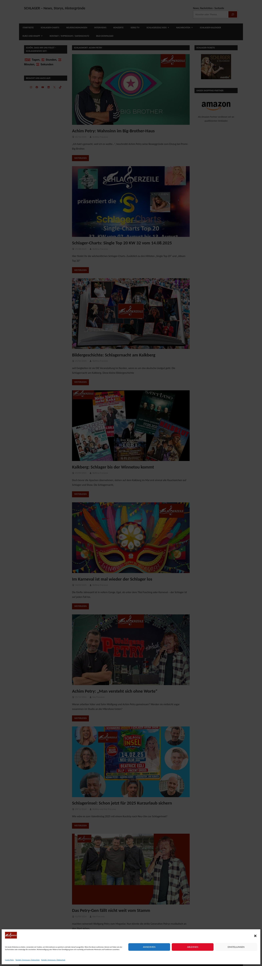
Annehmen (149, 946)
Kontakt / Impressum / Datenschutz (28, 960)
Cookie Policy (9, 960)
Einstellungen (236, 946)
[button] (255, 936)
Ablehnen (192, 946)
